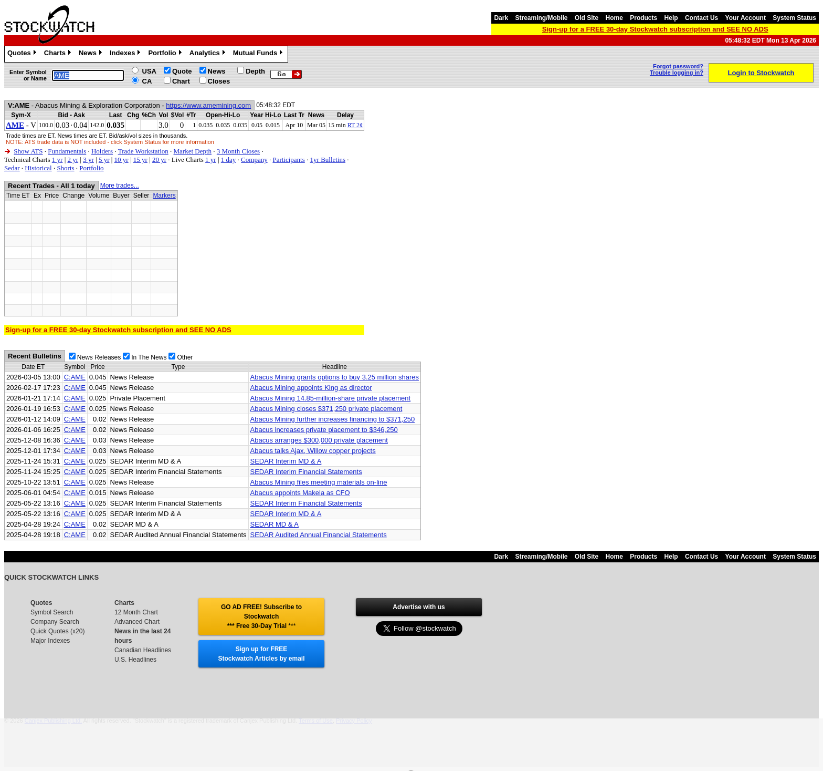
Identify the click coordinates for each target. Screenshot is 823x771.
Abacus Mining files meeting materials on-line (318, 482)
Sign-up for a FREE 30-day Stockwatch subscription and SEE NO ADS (655, 29)
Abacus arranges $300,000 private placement (319, 440)
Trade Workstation (143, 151)
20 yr (159, 159)
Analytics (208, 54)
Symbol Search (51, 612)
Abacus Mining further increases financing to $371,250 (332, 419)
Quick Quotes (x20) (57, 631)
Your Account (745, 18)
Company (254, 159)
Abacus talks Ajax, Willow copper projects (313, 451)
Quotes (23, 54)
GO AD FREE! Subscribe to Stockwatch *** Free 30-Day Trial (261, 616)
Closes (219, 81)
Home (614, 18)
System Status (794, 18)
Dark (501, 18)
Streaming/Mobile (541, 18)
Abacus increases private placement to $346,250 (324, 430)
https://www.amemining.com (208, 105)
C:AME (75, 377)
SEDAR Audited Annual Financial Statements (318, 535)
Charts (58, 54)
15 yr (140, 159)
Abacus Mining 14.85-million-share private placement (330, 398)
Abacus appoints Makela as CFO (300, 493)
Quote (182, 71)
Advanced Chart (137, 621)
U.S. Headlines (135, 659)
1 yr (57, 159)
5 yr (104, 159)
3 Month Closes (238, 151)
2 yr (72, 159)
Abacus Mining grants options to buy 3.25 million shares (334, 377)
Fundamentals (67, 151)
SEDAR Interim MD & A (286, 461)
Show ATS (28, 151)
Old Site (586, 18)
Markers (164, 195)
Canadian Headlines (142, 650)
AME (15, 125)
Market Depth (193, 151)
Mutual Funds (259, 54)
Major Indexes (50, 640)
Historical (38, 168)
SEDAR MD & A (274, 524)
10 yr (121, 159)
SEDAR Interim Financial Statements (306, 472)
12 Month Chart (136, 612)
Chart (181, 81)
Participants (288, 159)
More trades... (119, 185)
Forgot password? (678, 66)
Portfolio (166, 54)
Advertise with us (419, 607)
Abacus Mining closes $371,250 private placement (326, 409)
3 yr (88, 159)
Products (643, 18)
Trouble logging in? (676, 72)
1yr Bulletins (328, 159)
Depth (255, 71)
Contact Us (701, 18)
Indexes (126, 54)
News (91, 54)
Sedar (12, 168)
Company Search (54, 621)
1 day (228, 159)
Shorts (65, 168)
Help (671, 18)
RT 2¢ (355, 125)
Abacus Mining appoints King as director (311, 388)
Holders (102, 151)
